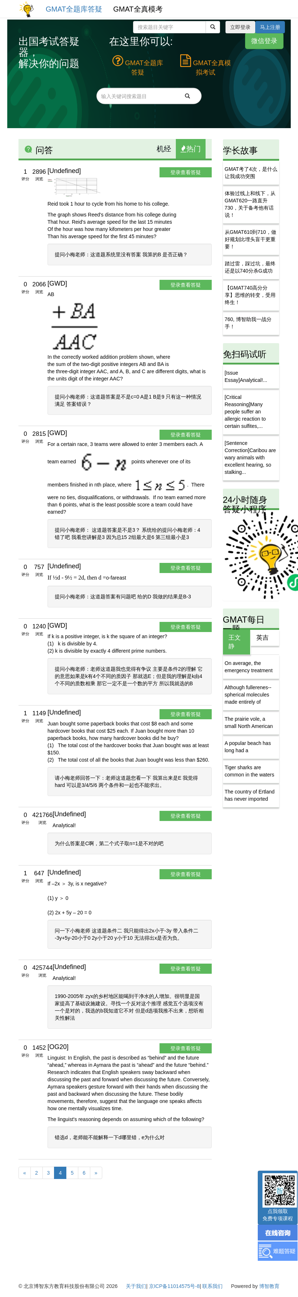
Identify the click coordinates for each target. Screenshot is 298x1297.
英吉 (262, 637)
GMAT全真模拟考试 (205, 65)
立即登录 (240, 27)
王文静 (234, 642)
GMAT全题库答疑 (74, 9)
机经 (164, 149)
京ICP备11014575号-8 (174, 1286)
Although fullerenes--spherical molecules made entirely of (248, 695)
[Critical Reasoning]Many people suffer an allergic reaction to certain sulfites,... (245, 411)
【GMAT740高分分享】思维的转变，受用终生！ (250, 295)
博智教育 (269, 1286)
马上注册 (270, 27)
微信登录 (264, 40)
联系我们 (212, 1286)
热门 (191, 149)
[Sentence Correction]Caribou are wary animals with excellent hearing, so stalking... (250, 457)
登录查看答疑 (185, 172)
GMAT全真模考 (137, 9)
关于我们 (136, 1286)
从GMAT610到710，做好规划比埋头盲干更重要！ (250, 239)
